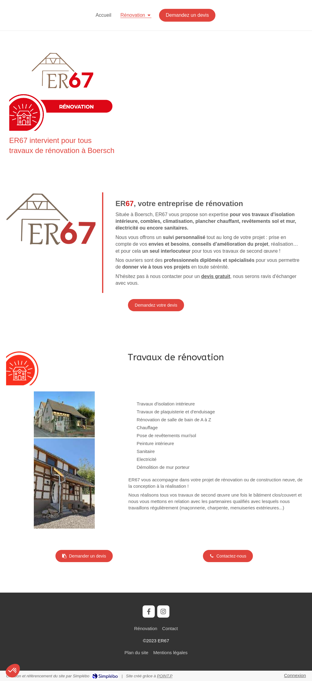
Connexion (295, 675)
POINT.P (164, 676)
